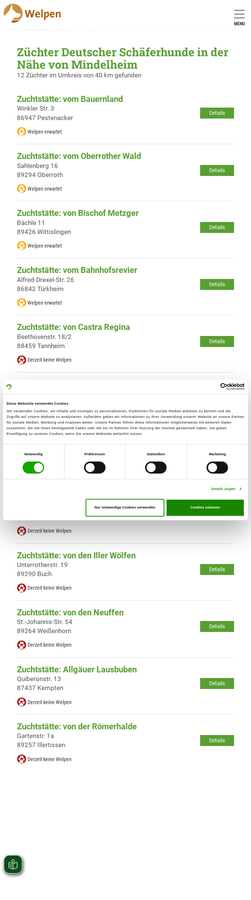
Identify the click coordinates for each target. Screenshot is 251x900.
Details (217, 113)
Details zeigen (223, 489)
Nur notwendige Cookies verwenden (125, 508)
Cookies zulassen (205, 508)
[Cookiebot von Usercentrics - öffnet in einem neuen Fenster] (212, 386)
